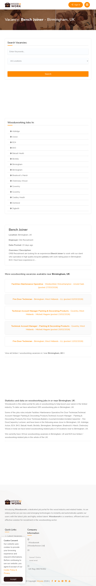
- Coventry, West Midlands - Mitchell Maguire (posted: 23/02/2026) (48, 313)
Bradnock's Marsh (19, 175)
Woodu (40, 581)
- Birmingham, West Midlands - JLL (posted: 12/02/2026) (48, 341)
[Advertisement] (48, 100)
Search (48, 74)
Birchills (14, 158)
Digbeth (14, 208)
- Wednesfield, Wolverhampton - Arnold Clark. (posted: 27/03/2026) (48, 286)
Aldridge (15, 131)
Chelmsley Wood (18, 181)
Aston (14, 136)
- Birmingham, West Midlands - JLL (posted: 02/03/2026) (48, 299)
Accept (13, 579)
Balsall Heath (17, 153)
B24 (13, 142)
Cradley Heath (17, 197)
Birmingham (16, 164)
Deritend (15, 203)
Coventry (15, 186)
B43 (13, 147)
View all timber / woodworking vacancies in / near (34, 353)
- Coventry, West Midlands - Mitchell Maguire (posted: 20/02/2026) (48, 328)
